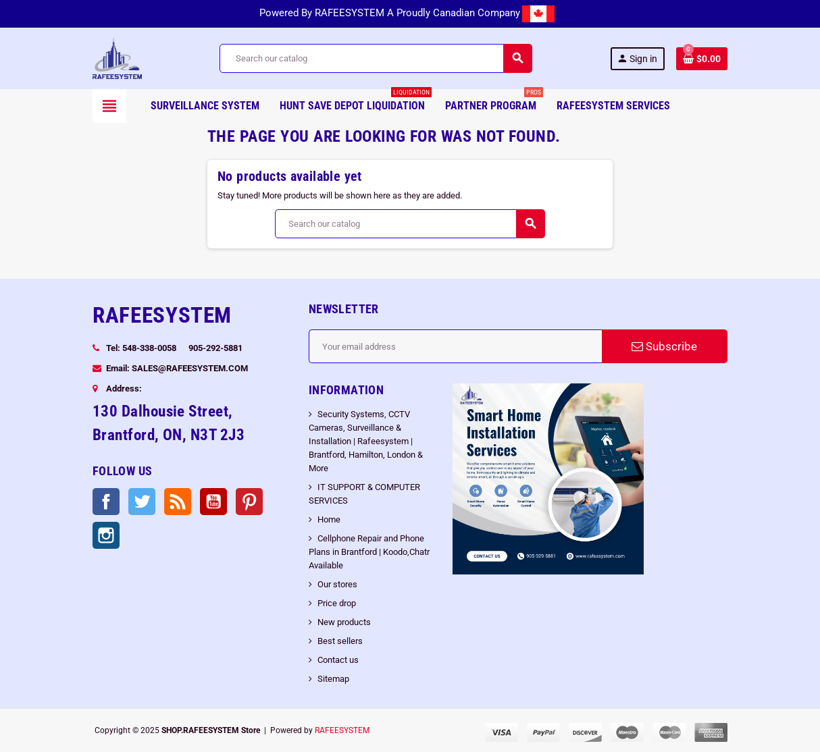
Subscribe (664, 346)
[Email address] (455, 346)
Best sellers (340, 641)
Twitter (141, 501)
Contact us (338, 660)
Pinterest (249, 501)
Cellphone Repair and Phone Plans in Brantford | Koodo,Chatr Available (369, 551)
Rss (177, 501)
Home (328, 519)
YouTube (213, 501)
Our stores (337, 584)
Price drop (336, 603)
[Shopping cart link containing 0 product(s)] (701, 58)
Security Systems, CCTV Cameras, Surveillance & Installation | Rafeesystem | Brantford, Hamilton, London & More (366, 441)
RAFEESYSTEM (342, 730)
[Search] (375, 58)
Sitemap (333, 679)
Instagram (106, 535)
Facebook (106, 501)
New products (344, 622)
